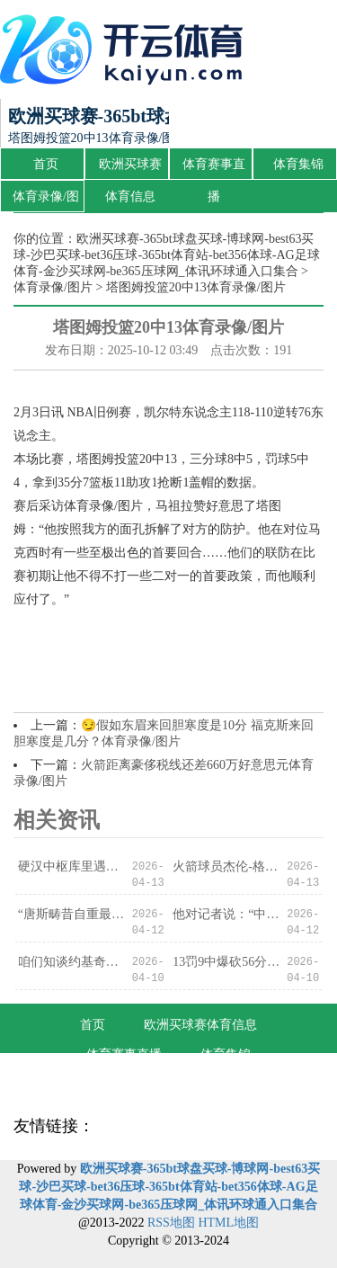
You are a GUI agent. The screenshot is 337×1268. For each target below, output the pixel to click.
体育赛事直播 (213, 169)
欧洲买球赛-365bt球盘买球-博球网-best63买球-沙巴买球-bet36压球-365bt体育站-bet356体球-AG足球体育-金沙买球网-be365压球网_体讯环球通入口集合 (166, 255)
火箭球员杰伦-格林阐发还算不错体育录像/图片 (226, 866)
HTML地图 (228, 1222)
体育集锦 (298, 164)
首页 (45, 164)
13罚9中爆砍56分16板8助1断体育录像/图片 (226, 962)
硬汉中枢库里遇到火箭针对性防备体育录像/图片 (71, 866)
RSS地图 (171, 1222)
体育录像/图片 (46, 201)
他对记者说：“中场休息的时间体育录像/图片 (226, 914)
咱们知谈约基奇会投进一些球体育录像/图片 (71, 962)
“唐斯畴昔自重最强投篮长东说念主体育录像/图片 (71, 914)
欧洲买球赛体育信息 (130, 169)
